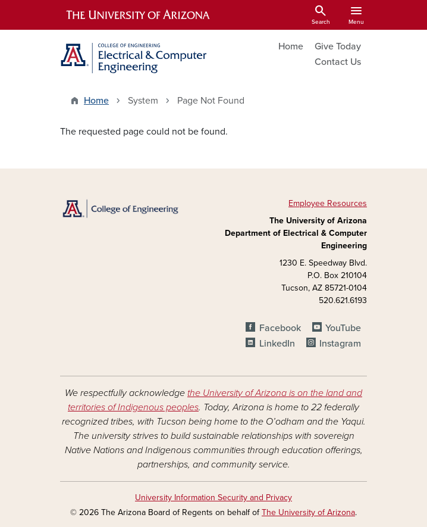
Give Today (338, 46)
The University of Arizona (308, 512)
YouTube (343, 328)
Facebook (280, 328)
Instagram (340, 344)
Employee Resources (327, 203)
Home (290, 46)
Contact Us (338, 62)
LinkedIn (277, 344)
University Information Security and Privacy (213, 497)
